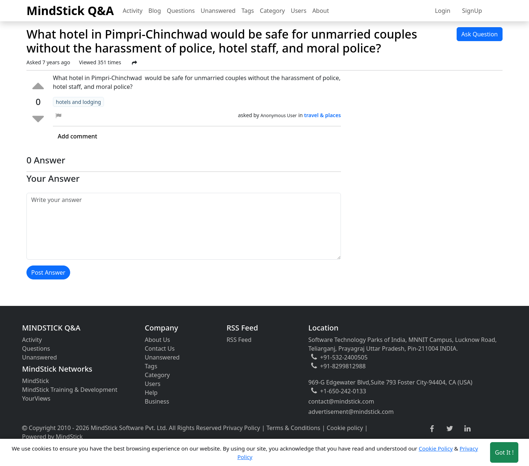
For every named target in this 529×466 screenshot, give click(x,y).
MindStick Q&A (70, 10)
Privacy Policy (241, 428)
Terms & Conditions (293, 428)
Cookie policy (345, 428)
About (320, 11)
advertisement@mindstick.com (350, 412)
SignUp (472, 11)
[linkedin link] (467, 429)
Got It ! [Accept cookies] (504, 452)
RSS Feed (239, 340)
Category (272, 11)
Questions (181, 11)
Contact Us (159, 348)
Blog (154, 11)
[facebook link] (432, 429)
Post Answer (48, 272)
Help (151, 393)
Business (157, 401)
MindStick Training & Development (70, 390)
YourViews (36, 398)
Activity (133, 11)
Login (442, 11)
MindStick (35, 381)
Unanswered (218, 11)
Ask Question (479, 34)
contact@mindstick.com (341, 401)
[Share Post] (134, 62)
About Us (157, 340)
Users (298, 11)
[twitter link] (450, 429)
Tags (247, 11)
